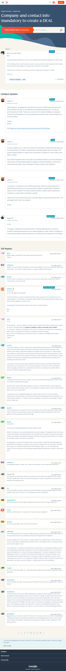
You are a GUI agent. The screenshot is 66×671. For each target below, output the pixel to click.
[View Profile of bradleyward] (10, 265)
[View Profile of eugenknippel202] (11, 500)
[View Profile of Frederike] (9, 568)
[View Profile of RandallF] (9, 377)
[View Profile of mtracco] (9, 510)
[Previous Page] (19, 633)
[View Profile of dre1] (8, 488)
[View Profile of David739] (9, 277)
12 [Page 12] (40, 633)
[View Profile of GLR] (8, 53)
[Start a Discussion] (54, 2)
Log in (61, 2)
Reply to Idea (7, 645)
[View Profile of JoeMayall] (9, 289)
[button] (62, 53)
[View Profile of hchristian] (9, 474)
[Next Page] (44, 633)
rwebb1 (9, 101)
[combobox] (49, 30)
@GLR (8, 616)
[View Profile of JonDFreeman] (10, 531)
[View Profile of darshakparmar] (10, 580)
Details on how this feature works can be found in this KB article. (30, 128)
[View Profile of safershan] (9, 522)
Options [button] (7, 49)
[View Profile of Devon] (8, 253)
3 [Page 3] (27, 633)
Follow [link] (59, 53)
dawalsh (9, 218)
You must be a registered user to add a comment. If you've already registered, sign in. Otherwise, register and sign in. (32, 641)
